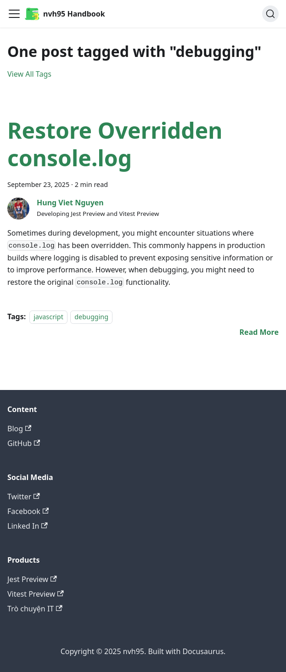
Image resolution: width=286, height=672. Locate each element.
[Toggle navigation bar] (14, 14)
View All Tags (29, 74)
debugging (91, 316)
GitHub (23, 443)
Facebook (28, 511)
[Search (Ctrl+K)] (270, 14)
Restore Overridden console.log (115, 144)
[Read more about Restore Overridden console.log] (259, 332)
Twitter (23, 496)
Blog (19, 429)
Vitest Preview (35, 594)
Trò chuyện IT (34, 609)
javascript (48, 316)
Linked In (27, 526)
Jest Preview (32, 579)
